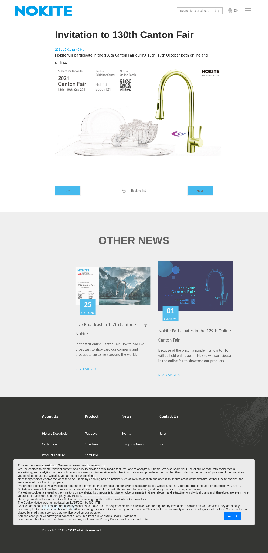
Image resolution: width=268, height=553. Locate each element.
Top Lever (92, 433)
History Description (56, 433)
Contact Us (168, 416)
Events (126, 433)
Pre (68, 195)
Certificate (49, 444)
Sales (163, 433)
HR (161, 444)
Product (92, 416)
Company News (133, 444)
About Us (50, 416)
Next (200, 195)
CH (236, 10)
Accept (232, 516)
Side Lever (92, 444)
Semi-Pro (91, 455)
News (126, 416)
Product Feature (53, 455)
